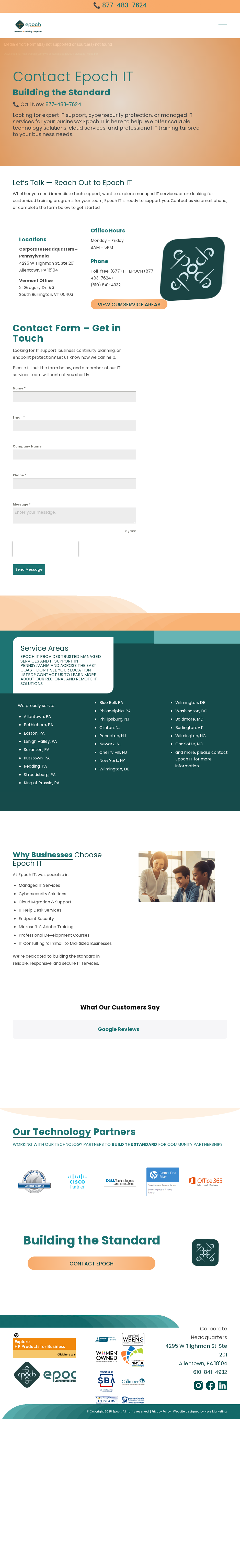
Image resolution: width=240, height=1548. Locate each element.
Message (21, 504)
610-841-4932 (210, 1280)
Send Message (28, 569)
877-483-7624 (63, 104)
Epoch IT (184, 759)
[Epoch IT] (51, 28)
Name (19, 388)
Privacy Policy (161, 1320)
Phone (19, 475)
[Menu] (221, 24)
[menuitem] (221, 24)
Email (19, 417)
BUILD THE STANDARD (134, 1053)
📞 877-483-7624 (120, 5)
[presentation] (45, 549)
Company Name (27, 446)
